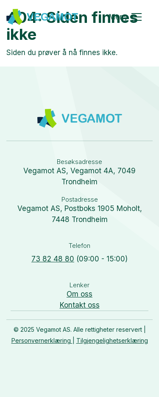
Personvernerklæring (42, 340)
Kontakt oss (80, 305)
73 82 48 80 (52, 259)
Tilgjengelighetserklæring (112, 340)
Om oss (79, 294)
